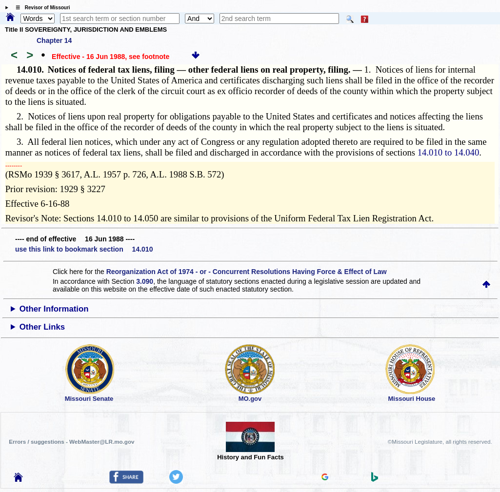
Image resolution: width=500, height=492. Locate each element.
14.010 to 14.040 (448, 152)
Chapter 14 (54, 40)
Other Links (42, 327)
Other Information (54, 309)
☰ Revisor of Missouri (40, 7)
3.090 (144, 281)
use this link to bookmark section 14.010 (84, 249)
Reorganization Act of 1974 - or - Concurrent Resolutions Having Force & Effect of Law (246, 272)
